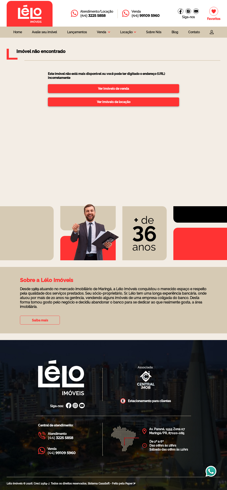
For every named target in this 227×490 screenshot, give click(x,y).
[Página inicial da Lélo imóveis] (30, 14)
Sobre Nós (153, 32)
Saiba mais (40, 320)
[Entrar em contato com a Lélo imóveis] (92, 13)
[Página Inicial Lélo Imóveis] (61, 378)
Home (17, 32)
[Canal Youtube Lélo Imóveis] (82, 406)
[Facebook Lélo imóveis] (180, 11)
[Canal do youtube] (196, 11)
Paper (130, 483)
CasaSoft (104, 483)
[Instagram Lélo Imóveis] (188, 11)
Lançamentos (77, 32)
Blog (175, 32)
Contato (194, 32)
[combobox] (103, 32)
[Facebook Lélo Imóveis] (68, 406)
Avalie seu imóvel (44, 32)
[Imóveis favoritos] (213, 14)
